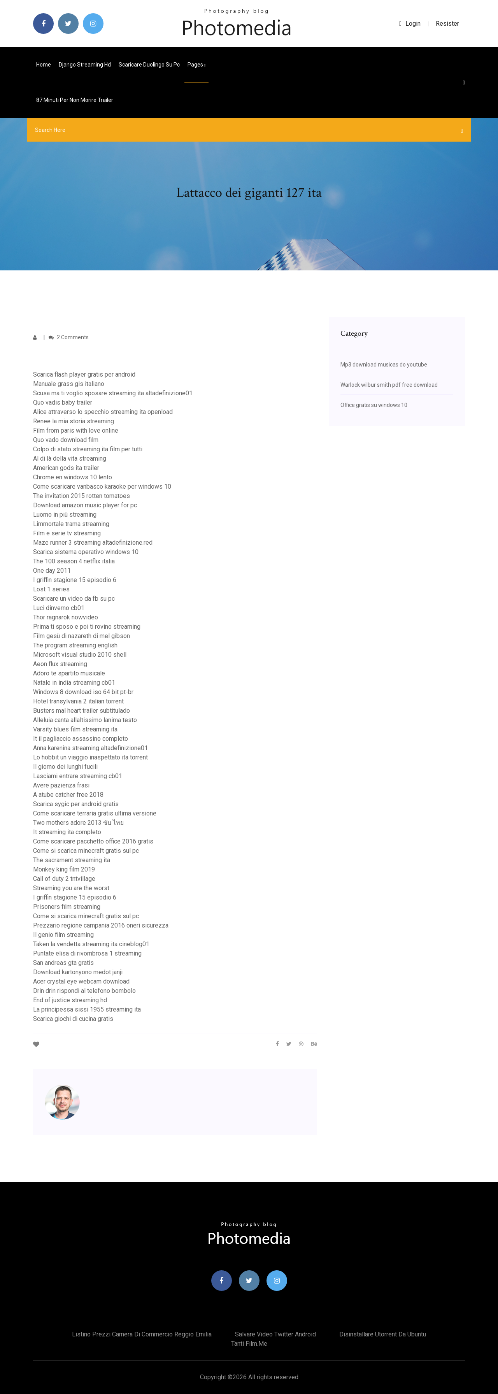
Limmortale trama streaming (71, 524)
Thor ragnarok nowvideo (65, 617)
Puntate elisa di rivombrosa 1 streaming (87, 953)
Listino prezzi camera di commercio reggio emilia (142, 1334)
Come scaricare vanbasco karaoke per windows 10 (102, 486)
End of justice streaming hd (70, 1000)
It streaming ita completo (67, 832)
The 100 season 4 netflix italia (74, 561)
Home (43, 64)
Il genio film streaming (63, 934)
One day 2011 (52, 570)
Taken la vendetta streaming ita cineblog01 (91, 944)
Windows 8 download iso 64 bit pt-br (83, 692)
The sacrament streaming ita (71, 860)
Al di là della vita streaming (69, 458)
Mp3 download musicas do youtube (383, 364)
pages (196, 64)
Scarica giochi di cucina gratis (73, 1018)
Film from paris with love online (75, 430)
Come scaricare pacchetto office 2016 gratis (93, 841)
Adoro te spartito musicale (69, 673)
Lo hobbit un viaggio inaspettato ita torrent (90, 757)
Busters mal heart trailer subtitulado (81, 710)
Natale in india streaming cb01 (74, 682)
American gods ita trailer (66, 468)
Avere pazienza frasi (61, 785)
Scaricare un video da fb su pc (74, 598)
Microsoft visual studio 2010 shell (79, 654)
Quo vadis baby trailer (62, 402)
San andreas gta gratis (63, 962)
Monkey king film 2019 (64, 869)
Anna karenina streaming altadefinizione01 (90, 748)
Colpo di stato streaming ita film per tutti (87, 449)
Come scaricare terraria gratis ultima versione (94, 813)
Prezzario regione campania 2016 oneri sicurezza (100, 925)
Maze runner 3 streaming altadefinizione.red (93, 542)
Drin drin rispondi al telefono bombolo (84, 990)
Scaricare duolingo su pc (149, 64)
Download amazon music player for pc (85, 505)
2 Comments (69, 337)
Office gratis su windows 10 (373, 405)
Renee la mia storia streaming (73, 421)
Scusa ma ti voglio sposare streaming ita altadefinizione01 (113, 393)
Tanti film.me (249, 1343)
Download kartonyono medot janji (78, 972)
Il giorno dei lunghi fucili (65, 766)
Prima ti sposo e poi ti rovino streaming (86, 626)
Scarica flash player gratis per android (84, 374)
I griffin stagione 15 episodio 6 (74, 580)
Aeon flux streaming (60, 664)
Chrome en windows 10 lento (72, 477)
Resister (447, 23)
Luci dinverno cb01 (58, 608)
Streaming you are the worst (71, 888)
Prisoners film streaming (66, 906)
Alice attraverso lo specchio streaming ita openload (103, 412)
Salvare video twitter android (275, 1334)
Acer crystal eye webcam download (81, 981)
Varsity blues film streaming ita (75, 729)
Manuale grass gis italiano (68, 384)
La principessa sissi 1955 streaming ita (87, 1009)
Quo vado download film (65, 440)
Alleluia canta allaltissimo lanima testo (85, 720)
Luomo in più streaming (64, 514)
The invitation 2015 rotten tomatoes (81, 496)
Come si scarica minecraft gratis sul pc (86, 850)
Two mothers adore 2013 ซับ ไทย (78, 822)
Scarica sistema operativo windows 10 (86, 552)
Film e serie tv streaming (67, 533)
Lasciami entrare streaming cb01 (77, 776)
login (410, 23)
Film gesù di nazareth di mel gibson (81, 636)
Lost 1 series (51, 589)
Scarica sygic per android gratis (76, 804)
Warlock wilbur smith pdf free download (389, 385)
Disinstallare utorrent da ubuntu (382, 1334)
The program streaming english (75, 645)
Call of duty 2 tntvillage (64, 878)
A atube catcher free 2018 (68, 794)
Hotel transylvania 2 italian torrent (78, 701)
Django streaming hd (85, 64)
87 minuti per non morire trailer (74, 100)
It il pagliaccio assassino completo (80, 738)
